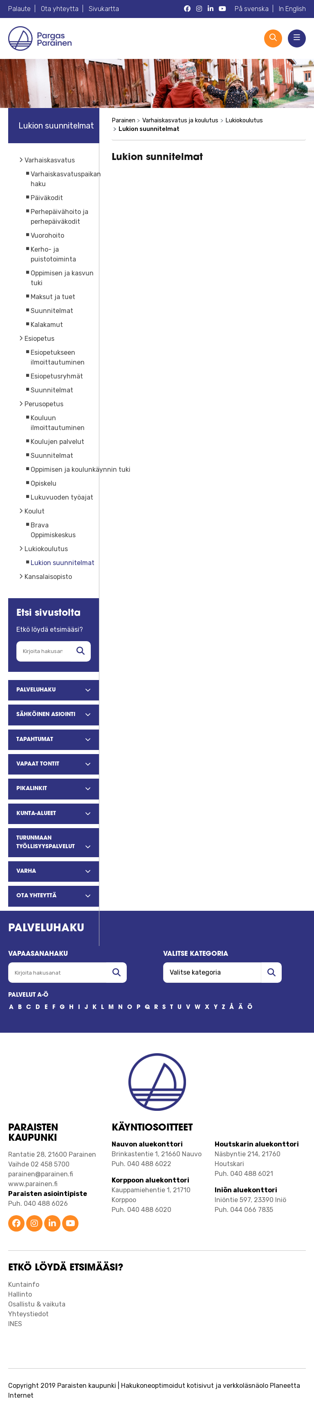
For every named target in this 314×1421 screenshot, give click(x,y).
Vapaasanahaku (38, 954)
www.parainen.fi (33, 1184)
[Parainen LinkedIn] (210, 9)
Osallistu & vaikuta (36, 1304)
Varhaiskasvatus (50, 160)
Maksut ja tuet (53, 297)
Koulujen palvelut (57, 442)
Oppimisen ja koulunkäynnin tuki (80, 469)
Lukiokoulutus (46, 549)
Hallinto (20, 1294)
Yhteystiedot (28, 1314)
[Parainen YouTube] (222, 9)
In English (292, 9)
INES (15, 1324)
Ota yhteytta (59, 9)
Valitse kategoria (195, 954)
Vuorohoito (47, 235)
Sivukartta (104, 9)
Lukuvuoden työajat (62, 497)
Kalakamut (47, 325)
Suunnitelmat (52, 311)
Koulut (35, 511)
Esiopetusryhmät (57, 376)
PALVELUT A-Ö (28, 995)
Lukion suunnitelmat (62, 563)
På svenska (252, 9)
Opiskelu (43, 483)
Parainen (123, 120)
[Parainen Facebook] (187, 9)
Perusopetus (44, 404)
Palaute (19, 9)
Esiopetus (39, 338)
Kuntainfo (23, 1284)
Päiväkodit (47, 198)
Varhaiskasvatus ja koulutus (180, 120)
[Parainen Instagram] (199, 9)
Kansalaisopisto (48, 577)
